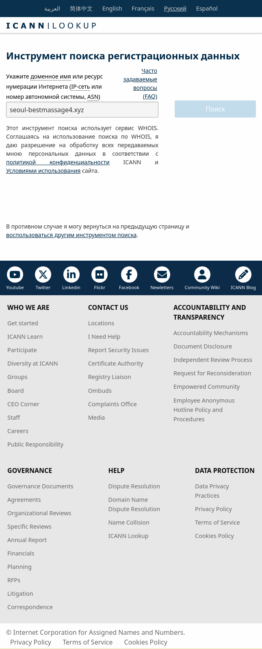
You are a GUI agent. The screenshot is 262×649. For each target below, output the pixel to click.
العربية (52, 8)
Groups (17, 377)
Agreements (24, 499)
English (112, 8)
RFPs (13, 580)
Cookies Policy (214, 536)
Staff (13, 417)
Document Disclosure (202, 346)
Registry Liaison (109, 377)
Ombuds (100, 390)
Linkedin (71, 278)
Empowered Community (206, 386)
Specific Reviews (29, 526)
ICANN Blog (243, 278)
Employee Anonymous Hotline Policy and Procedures (204, 409)
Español (207, 8)
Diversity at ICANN (32, 363)
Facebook (129, 278)
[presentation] (68, 199)
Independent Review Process (212, 360)
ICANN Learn (25, 336)
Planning (19, 567)
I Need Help (104, 336)
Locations (101, 323)
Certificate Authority (115, 363)
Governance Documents (40, 486)
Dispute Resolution (134, 486)
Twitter (43, 278)
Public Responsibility (35, 444)
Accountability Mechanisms (210, 333)
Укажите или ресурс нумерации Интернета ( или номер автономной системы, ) (54, 86)
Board (15, 390)
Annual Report (27, 540)
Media (96, 417)
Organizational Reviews (39, 513)
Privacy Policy (213, 509)
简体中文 (81, 8)
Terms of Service (217, 522)
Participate (22, 350)
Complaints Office (112, 404)
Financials (20, 553)
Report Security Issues (118, 350)
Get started (22, 323)
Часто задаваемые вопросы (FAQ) (140, 83)
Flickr (99, 278)
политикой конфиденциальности (58, 162)
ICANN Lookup (128, 536)
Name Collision (128, 522)
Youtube (15, 278)
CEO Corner (23, 404)
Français (143, 8)
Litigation (20, 593)
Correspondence (30, 607)
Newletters (161, 278)
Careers (17, 431)
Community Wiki (202, 278)
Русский (175, 8)
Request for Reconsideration (212, 373)
